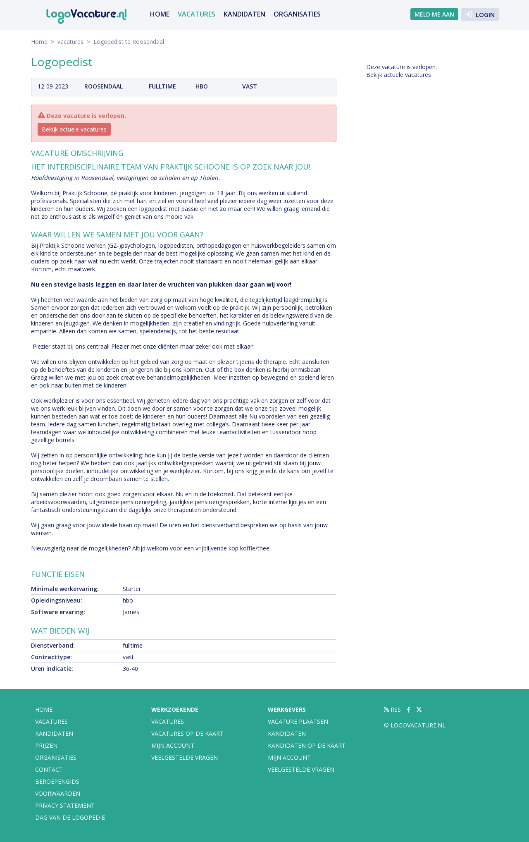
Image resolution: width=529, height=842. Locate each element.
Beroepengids (57, 781)
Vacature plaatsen (298, 721)
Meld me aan (434, 14)
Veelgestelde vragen (184, 757)
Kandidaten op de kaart (307, 745)
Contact (49, 769)
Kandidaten (244, 14)
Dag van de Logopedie (70, 817)
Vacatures (167, 721)
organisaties (297, 14)
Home (159, 14)
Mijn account (172, 745)
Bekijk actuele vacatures (74, 129)
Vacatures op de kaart (187, 733)
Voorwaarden (57, 793)
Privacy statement (65, 805)
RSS (392, 709)
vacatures (196, 14)
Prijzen (46, 745)
